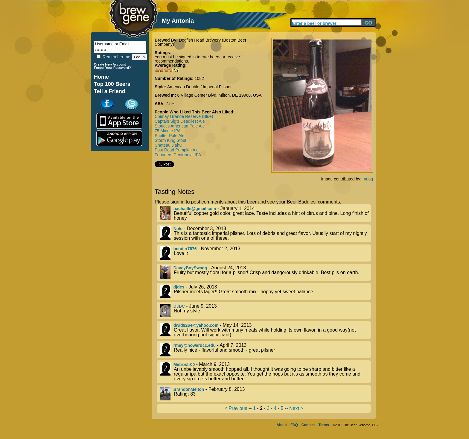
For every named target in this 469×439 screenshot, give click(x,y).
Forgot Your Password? (112, 67)
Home (101, 77)
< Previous (235, 408)
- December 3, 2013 (265, 233)
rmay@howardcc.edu (194, 345)
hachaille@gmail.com (194, 208)
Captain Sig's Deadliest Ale (180, 121)
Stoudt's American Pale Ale (180, 126)
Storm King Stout (170, 140)
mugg (368, 179)
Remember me (113, 56)
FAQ (294, 425)
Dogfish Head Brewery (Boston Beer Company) (200, 42)
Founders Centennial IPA (178, 154)
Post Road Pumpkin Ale (177, 150)
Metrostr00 (184, 364)
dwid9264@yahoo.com (196, 325)
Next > (296, 408)
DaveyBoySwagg (190, 267)
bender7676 (185, 248)
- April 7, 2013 (265, 349)
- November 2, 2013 (265, 253)
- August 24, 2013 (265, 272)
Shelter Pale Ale (170, 135)
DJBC (179, 306)
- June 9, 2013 (265, 310)
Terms (324, 425)
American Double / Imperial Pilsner (199, 86)
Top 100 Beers (112, 84)
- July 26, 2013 (265, 291)
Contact (308, 425)
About (281, 425)
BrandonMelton (188, 389)
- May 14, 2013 (265, 330)
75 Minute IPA (168, 130)
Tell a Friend (109, 91)
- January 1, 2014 (265, 213)
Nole (177, 228)
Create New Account (110, 64)
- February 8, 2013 (265, 393)
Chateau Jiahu (168, 145)
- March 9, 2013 (265, 371)
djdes (179, 287)
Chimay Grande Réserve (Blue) (184, 116)
